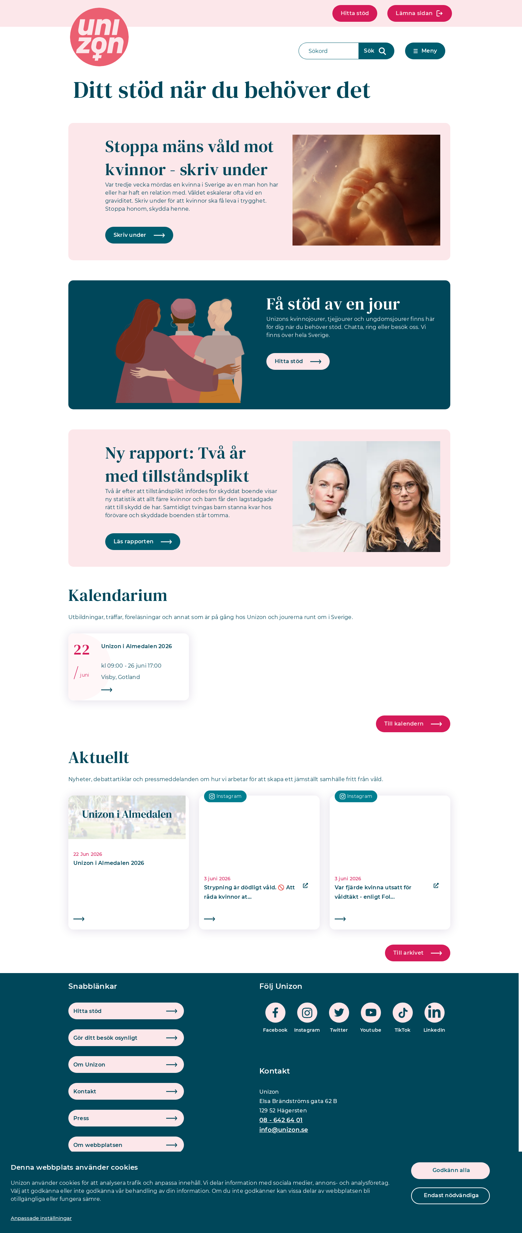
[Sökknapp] (376, 51)
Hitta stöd (355, 13)
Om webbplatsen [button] (97, 1145)
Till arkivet (417, 953)
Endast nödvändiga (451, 1195)
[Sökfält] (329, 51)
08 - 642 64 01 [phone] (281, 1120)
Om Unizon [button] (89, 1064)
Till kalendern (413, 724)
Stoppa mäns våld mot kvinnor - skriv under (189, 158)
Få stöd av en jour (333, 303)
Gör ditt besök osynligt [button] (105, 1038)
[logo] (99, 37)
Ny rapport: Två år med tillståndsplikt (177, 464)
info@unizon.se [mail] (283, 1130)
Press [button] (81, 1118)
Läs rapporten (143, 541)
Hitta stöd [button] (87, 1011)
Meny (425, 51)
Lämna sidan (420, 13)
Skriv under (139, 235)
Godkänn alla (451, 1170)
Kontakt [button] (84, 1091)
